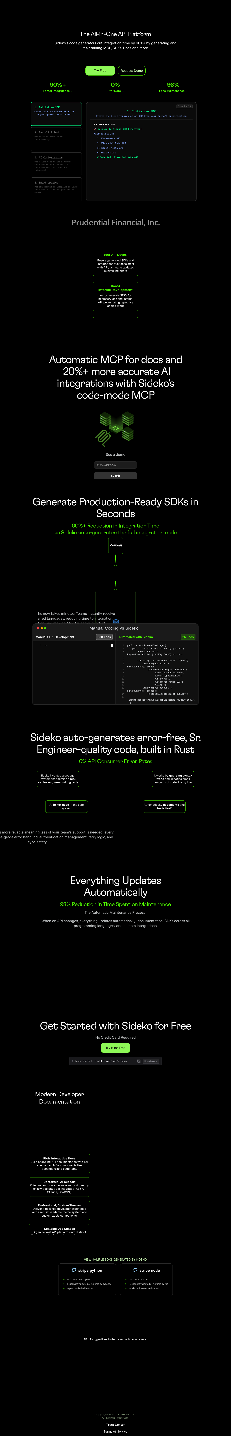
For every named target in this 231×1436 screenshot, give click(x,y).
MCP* (144, 9)
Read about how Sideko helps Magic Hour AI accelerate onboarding (115, 322)
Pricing (175, 9)
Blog (163, 9)
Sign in (187, 9)
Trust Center (126, 1419)
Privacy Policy (176, 1419)
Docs (154, 9)
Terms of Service (152, 1419)
